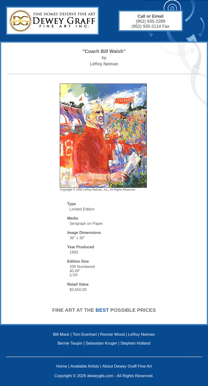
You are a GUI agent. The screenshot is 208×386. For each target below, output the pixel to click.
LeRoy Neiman (141, 334)
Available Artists (85, 366)
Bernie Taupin (70, 343)
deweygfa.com (100, 376)
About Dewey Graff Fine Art (127, 366)
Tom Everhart (85, 334)
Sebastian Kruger (101, 343)
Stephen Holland (135, 343)
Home (61, 366)
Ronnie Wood (112, 334)
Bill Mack (61, 334)
